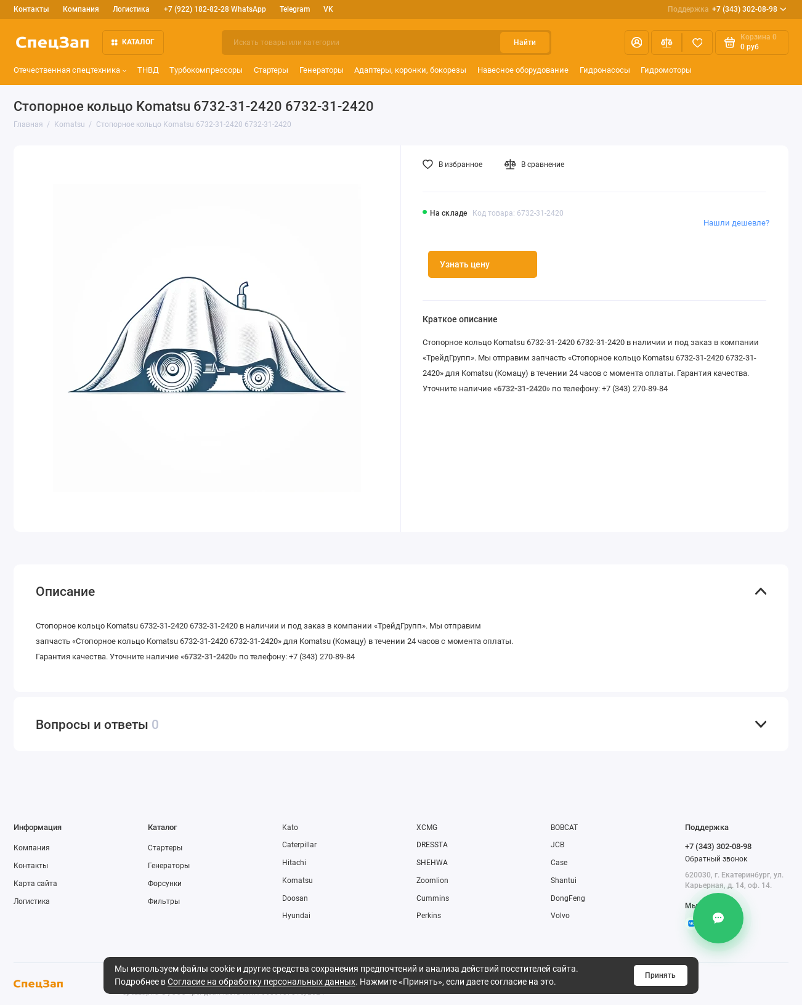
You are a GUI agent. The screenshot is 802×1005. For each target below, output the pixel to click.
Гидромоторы (666, 70)
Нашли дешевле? (736, 222)
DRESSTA (432, 844)
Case (559, 862)
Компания (81, 9)
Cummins (432, 898)
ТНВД (148, 70)
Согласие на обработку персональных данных (261, 982)
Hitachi (294, 862)
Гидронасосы (605, 70)
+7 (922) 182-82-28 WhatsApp (215, 9)
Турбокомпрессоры (206, 70)
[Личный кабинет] (637, 42)
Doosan (295, 898)
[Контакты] (718, 918)
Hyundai (296, 915)
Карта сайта (35, 883)
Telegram (295, 9)
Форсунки (165, 883)
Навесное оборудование (523, 70)
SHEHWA (432, 862)
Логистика (131, 9)
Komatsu (297, 880)
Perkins (428, 915)
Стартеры (271, 70)
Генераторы (321, 70)
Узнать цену (465, 264)
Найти (525, 42)
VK (328, 9)
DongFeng (568, 898)
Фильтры (164, 901)
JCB (557, 844)
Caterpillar (299, 844)
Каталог (133, 42)
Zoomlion (432, 880)
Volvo (560, 915)
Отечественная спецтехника (70, 70)
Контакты (31, 9)
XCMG (426, 827)
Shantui (564, 880)
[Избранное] (697, 42)
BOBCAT (564, 827)
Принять (660, 975)
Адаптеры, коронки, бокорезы (410, 70)
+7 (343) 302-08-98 (727, 9)
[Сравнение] (666, 42)
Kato (290, 827)
